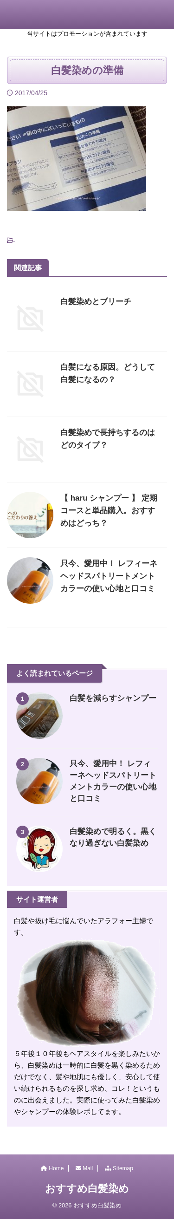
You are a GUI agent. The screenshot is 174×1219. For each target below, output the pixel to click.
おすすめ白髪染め (87, 1188)
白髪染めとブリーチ (95, 301)
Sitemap (119, 1168)
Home (52, 1168)
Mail (84, 1168)
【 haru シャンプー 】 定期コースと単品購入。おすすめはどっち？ (108, 511)
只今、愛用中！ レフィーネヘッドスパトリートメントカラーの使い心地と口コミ (108, 576)
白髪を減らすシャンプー (113, 698)
